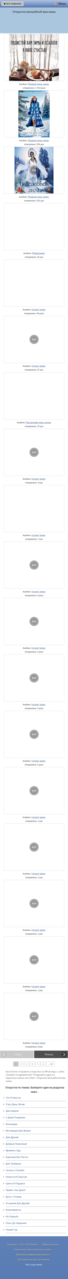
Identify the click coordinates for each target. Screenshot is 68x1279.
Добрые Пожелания (16, 1144)
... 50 (50, 1064)
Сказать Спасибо (15, 1170)
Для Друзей (12, 1137)
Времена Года (13, 1150)
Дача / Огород (13, 1196)
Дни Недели (12, 1111)
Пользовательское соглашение (34, 1259)
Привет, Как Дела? (16, 1190)
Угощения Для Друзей (17, 1203)
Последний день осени (38, 422)
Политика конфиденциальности (32, 1254)
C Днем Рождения (15, 1117)
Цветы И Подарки (15, 1183)
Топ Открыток (13, 1097)
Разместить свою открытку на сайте (32, 1249)
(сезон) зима (38, 309)
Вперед (49, 1054)
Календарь (12, 1124)
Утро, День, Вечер (15, 1104)
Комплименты (13, 1210)
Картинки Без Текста (17, 1157)
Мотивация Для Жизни (18, 1130)
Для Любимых (13, 1163)
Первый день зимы (38, 84)
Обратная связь (50, 1244)
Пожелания (38, 253)
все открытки (12, 3)
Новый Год (11, 1229)
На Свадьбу (12, 1216)
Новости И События (16, 1177)
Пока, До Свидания (16, 1223)
